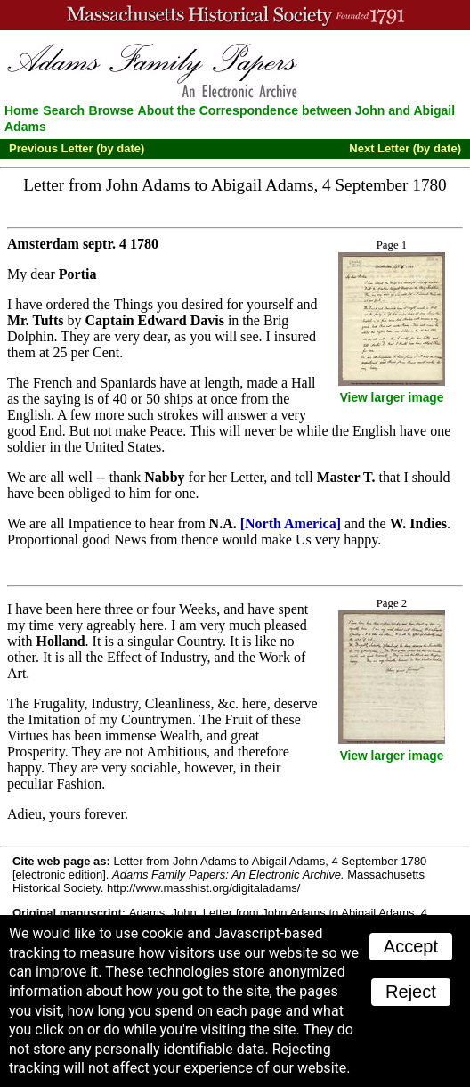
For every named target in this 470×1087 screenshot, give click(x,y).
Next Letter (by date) (405, 148)
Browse (111, 110)
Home (21, 110)
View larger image (392, 398)
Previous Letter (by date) (76, 148)
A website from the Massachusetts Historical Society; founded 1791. (235, 15)
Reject (410, 991)
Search (64, 110)
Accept (411, 946)
